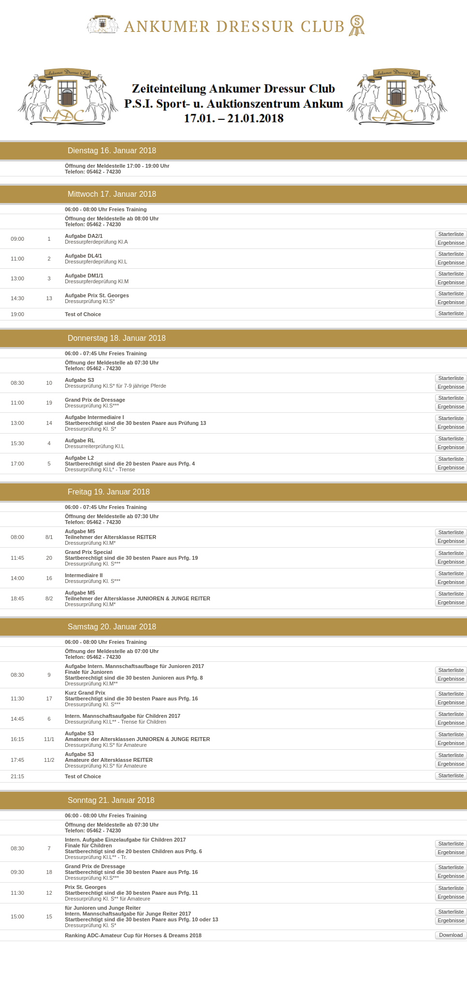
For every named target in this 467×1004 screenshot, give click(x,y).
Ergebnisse (443, 242)
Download (443, 978)
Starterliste (404, 242)
